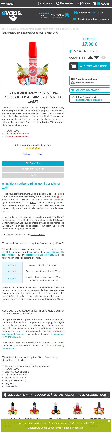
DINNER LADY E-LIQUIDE (67, 29)
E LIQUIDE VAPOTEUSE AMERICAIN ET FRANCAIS (30, 29)
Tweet (40, 154)
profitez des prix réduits (69, 428)
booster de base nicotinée (39, 255)
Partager (27, 154)
